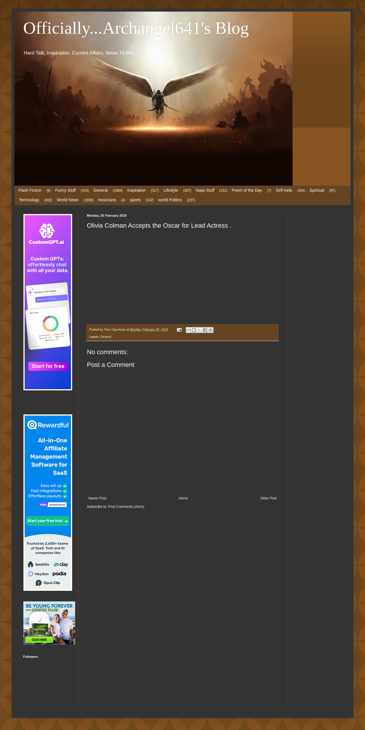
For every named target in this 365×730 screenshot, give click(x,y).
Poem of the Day (247, 190)
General (100, 190)
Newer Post (97, 498)
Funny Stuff (65, 190)
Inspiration (136, 190)
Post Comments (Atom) (126, 507)
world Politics (170, 200)
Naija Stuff (205, 190)
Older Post (268, 498)
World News (68, 200)
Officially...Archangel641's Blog (136, 27)
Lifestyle (170, 190)
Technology (29, 200)
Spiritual (317, 190)
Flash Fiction (30, 190)
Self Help (284, 190)
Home (183, 498)
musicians (107, 200)
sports (135, 200)
